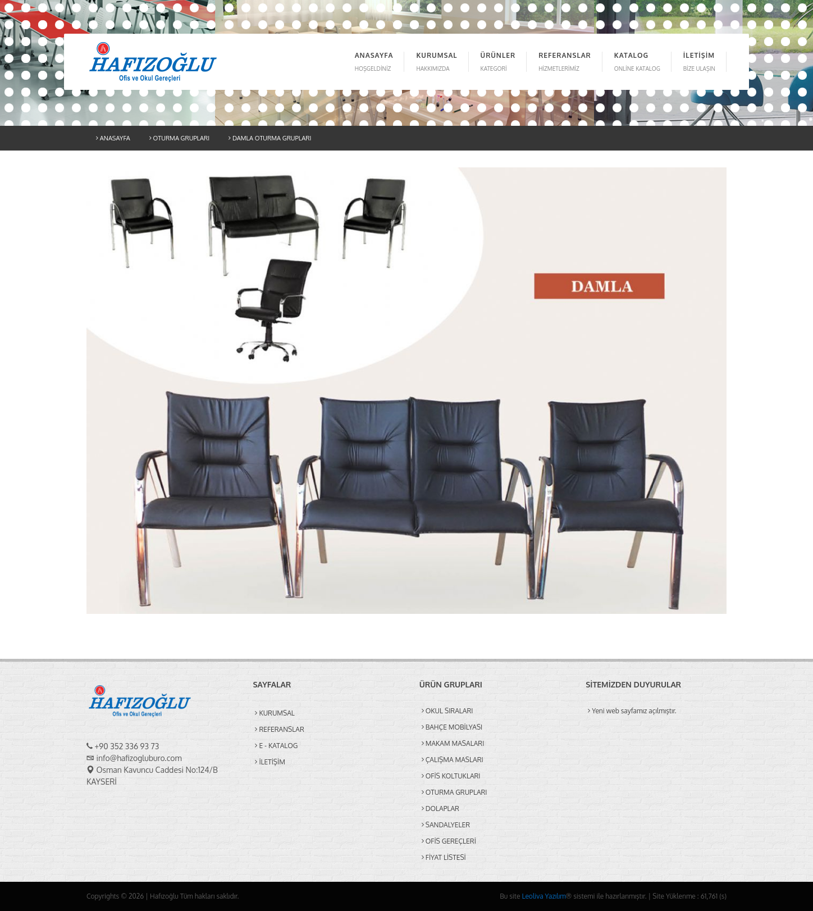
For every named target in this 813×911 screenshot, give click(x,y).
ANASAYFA (113, 138)
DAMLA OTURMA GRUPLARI (270, 138)
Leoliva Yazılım (543, 896)
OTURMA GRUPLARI (179, 138)
